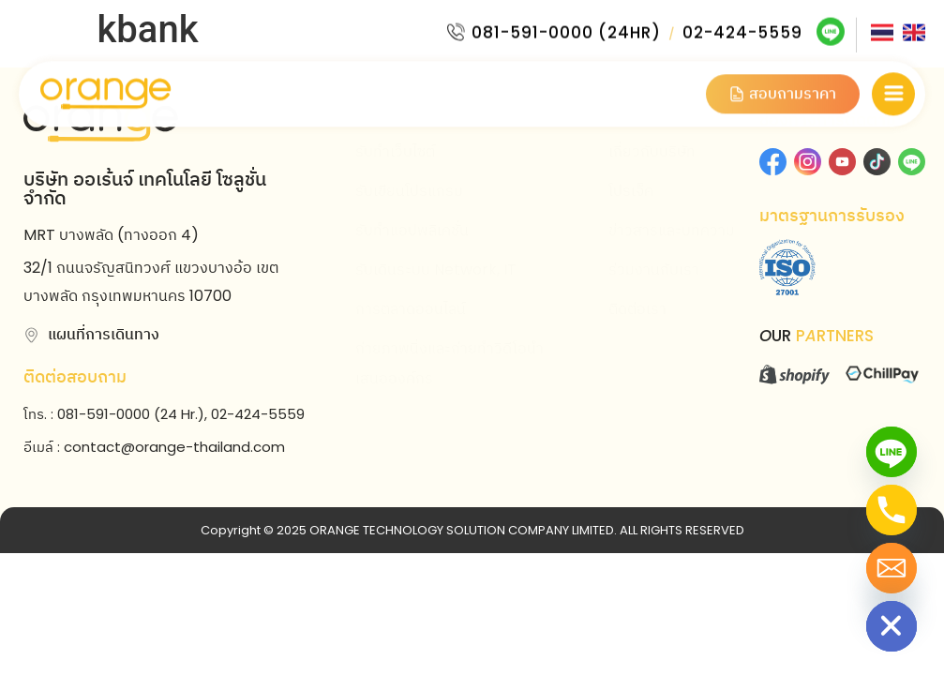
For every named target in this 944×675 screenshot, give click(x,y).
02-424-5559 (742, 29)
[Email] (891, 568)
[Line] (891, 452)
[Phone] (891, 510)
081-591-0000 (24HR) (566, 29)
